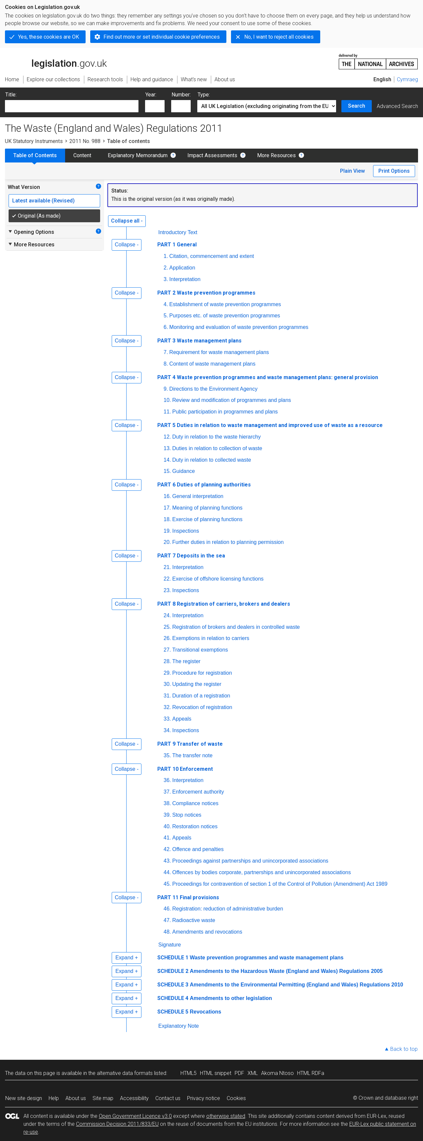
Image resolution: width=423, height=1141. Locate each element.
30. (167, 684)
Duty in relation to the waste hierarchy (216, 437)
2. (166, 267)
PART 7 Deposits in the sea (191, 556)
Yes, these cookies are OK (48, 37)
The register (186, 661)
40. (167, 826)
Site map (103, 1098)
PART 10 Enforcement (185, 769)
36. (167, 780)
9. (166, 389)
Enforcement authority (198, 792)
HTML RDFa (310, 1073)
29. (167, 673)
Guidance (183, 471)
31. (167, 695)
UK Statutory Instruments (34, 141)
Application (182, 267)
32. (167, 707)
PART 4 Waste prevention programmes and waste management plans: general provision (267, 377)
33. (167, 719)
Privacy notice (203, 1098)
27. (167, 650)
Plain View (352, 171)
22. (167, 579)
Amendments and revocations (207, 932)
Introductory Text (177, 232)
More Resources (276, 155)
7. (166, 352)
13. (167, 448)
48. (167, 932)
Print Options (394, 171)
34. (167, 730)
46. (167, 908)
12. (167, 437)
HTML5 (188, 1073)
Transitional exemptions (200, 650)
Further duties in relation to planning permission (228, 542)
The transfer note (192, 755)
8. (166, 364)
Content (82, 155)
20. (167, 542)
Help (54, 1098)
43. (167, 861)
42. (167, 849)
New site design (23, 1098)
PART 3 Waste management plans (199, 341)
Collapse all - (127, 221)
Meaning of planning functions (207, 508)
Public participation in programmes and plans (225, 411)
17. (167, 508)
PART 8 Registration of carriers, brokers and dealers (223, 604)
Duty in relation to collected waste (211, 460)
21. (167, 567)
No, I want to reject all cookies (279, 37)
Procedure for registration (202, 673)
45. (167, 884)
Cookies (236, 1098)
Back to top (404, 1049)
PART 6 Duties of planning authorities (204, 484)
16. (167, 496)
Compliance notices (195, 803)
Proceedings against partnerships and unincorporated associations (250, 861)
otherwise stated (225, 1116)
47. (167, 920)
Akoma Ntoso (277, 1073)
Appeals (181, 719)
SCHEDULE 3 (172, 984)
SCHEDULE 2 (172, 971)
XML (253, 1073)
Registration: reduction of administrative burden (227, 908)
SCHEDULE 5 (172, 1012)
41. (167, 837)
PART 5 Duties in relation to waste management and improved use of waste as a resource (270, 425)
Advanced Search (397, 106)
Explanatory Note (178, 1026)
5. (166, 315)
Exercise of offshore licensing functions (217, 579)
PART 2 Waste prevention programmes (206, 293)
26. (167, 638)
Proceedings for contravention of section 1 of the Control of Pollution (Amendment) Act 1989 (279, 884)
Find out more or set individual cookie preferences (161, 37)
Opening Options (31, 232)
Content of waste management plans (212, 364)
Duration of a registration (201, 695)
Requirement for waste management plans (219, 352)
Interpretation (184, 279)
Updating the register (196, 684)
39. (167, 815)
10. (167, 400)
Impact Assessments (212, 155)
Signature (169, 944)
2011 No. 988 (84, 141)
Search (356, 106)
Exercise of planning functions (207, 519)
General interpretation (197, 496)
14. (167, 460)
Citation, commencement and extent (211, 256)
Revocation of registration (202, 707)
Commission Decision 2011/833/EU (117, 1124)
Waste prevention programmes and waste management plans (266, 957)
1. (166, 256)
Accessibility (134, 1098)
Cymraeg (407, 79)
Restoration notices (194, 826)
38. (167, 803)
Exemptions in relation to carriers (210, 638)
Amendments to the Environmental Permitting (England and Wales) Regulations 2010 (296, 984)
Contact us (167, 1098)
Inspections (185, 531)
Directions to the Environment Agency (213, 389)
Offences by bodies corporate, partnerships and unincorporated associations (261, 872)
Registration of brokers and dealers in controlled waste (236, 627)
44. (167, 872)
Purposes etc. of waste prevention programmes (224, 315)
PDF (239, 1073)
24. (167, 615)
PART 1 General (177, 244)
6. (166, 327)
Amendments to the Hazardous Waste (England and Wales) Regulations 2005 (286, 971)
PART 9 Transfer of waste (190, 744)
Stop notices (186, 815)
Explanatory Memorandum (138, 155)
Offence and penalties (197, 849)
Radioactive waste (193, 920)
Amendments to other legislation (231, 998)
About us (75, 1098)
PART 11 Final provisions (188, 897)
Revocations (205, 1012)
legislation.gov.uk (56, 61)
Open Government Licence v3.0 (135, 1116)
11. (167, 411)
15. (167, 471)
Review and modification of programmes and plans (231, 400)
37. (167, 792)
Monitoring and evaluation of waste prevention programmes (238, 327)
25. (167, 627)
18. (167, 519)
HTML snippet (215, 1073)
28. (167, 661)
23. (167, 590)
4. (166, 304)
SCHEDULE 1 (172, 957)
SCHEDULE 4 (172, 998)
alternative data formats (125, 1073)
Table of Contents (35, 155)
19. (167, 531)
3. (166, 279)
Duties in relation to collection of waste (217, 448)
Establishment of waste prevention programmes (225, 304)
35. (167, 755)
